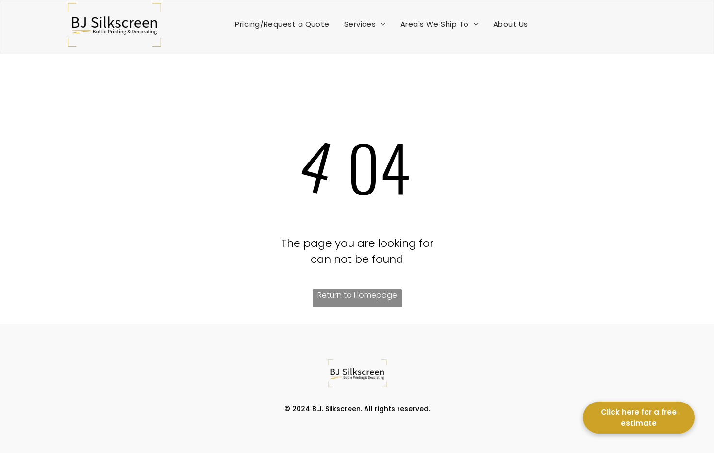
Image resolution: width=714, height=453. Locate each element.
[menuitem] (282, 24)
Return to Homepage (357, 295)
